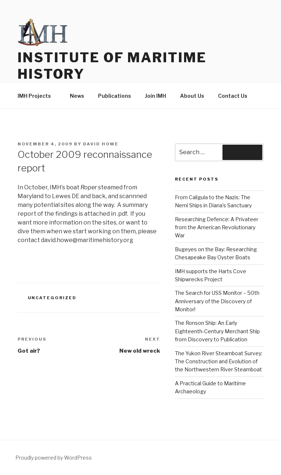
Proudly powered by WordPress (53, 457)
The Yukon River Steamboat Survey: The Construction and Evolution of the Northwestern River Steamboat (218, 361)
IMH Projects (38, 96)
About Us (192, 96)
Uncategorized (52, 297)
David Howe (101, 143)
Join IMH (155, 96)
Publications (114, 96)
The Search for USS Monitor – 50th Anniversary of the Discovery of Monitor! (217, 301)
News (77, 96)
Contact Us (232, 96)
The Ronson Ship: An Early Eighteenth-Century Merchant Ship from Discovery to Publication (217, 331)
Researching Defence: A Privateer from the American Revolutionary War (216, 227)
